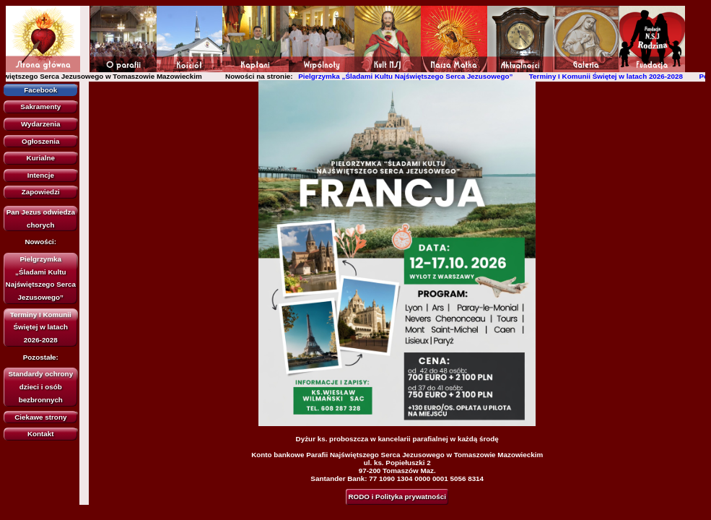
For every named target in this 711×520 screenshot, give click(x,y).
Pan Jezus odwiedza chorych (40, 218)
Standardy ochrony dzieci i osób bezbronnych (40, 386)
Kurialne (41, 158)
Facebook (40, 90)
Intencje (40, 175)
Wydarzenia (41, 124)
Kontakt (40, 434)
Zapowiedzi (41, 192)
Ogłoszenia (41, 141)
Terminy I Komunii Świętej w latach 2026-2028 (609, 76)
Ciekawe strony (40, 417)
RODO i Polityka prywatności (397, 496)
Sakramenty (40, 106)
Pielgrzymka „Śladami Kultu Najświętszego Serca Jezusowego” (409, 76)
